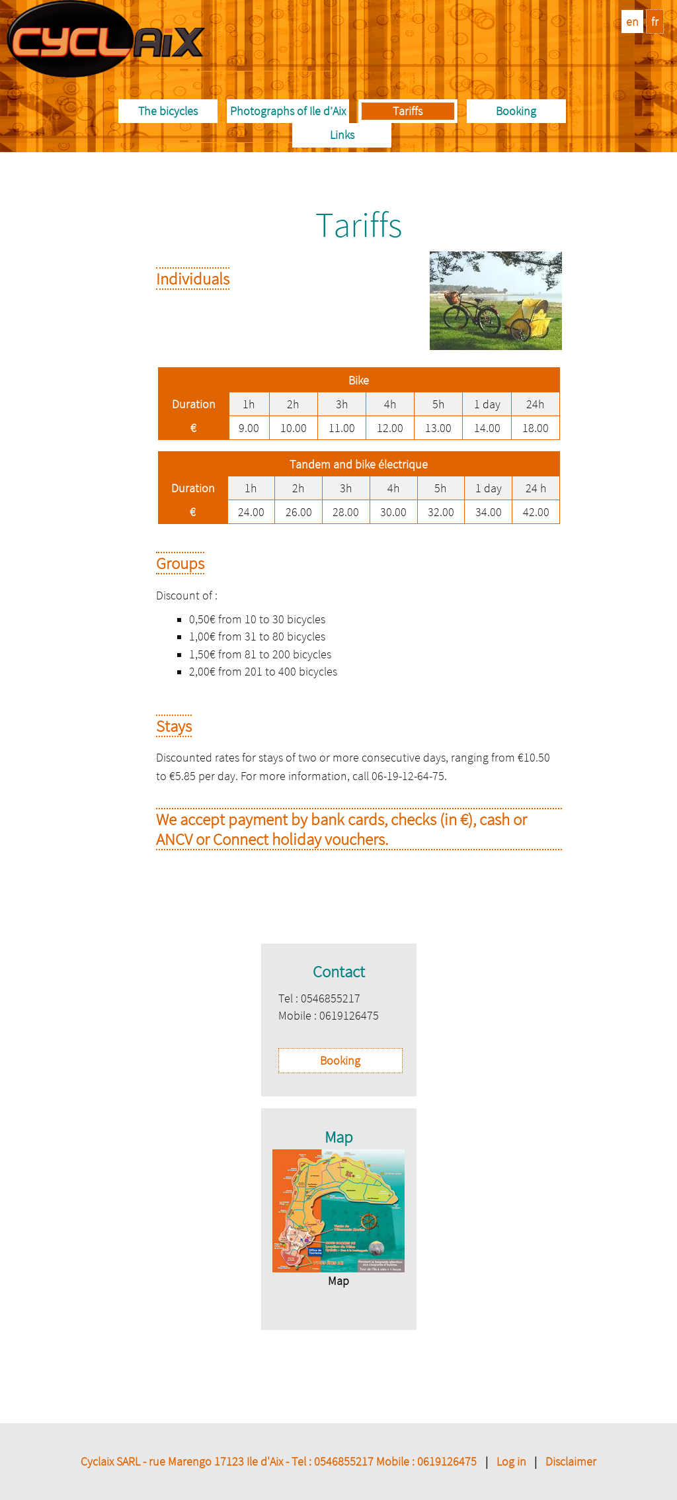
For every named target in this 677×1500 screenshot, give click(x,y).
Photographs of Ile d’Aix (288, 111)
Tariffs (407, 111)
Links (342, 135)
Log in (511, 1461)
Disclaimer (570, 1461)
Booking (516, 111)
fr (654, 21)
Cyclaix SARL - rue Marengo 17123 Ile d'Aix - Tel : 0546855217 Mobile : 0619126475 (279, 1461)
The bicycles (168, 111)
